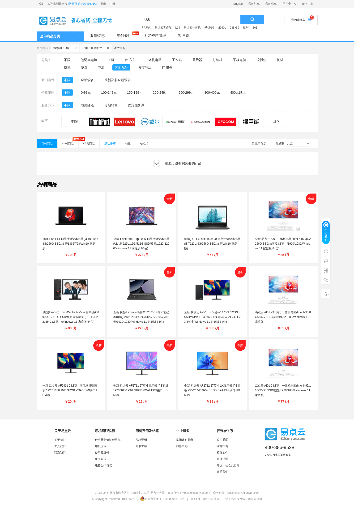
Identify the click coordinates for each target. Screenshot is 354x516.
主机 (111, 60)
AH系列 (209, 27)
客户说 (183, 36)
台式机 (130, 60)
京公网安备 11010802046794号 (162, 499)
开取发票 (141, 446)
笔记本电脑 (89, 60)
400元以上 (238, 92)
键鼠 (67, 67)
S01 (254, 27)
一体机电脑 (153, 60)
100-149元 (108, 92)
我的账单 (271, 3)
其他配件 (121, 67)
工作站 (177, 60)
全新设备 (87, 80)
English (238, 3)
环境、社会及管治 (228, 465)
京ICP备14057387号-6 (205, 499)
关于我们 (60, 439)
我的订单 (254, 3)
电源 (101, 67)
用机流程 (100, 446)
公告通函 (222, 439)
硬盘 (84, 67)
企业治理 (222, 459)
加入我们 (60, 446)
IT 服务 (167, 67)
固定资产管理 (155, 36)
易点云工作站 (163, 27)
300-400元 (212, 92)
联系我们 (60, 452)
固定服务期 (136, 105)
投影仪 (261, 60)
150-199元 (134, 92)
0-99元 (86, 92)
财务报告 (222, 446)
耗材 (280, 60)
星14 (246, 27)
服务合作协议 (103, 465)
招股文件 (222, 452)
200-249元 (160, 92)
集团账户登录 (184, 439)
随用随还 (87, 105)
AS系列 (146, 27)
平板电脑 (239, 60)
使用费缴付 (102, 452)
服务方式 (100, 459)
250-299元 (186, 92)
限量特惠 (97, 36)
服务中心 (307, 3)
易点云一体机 (192, 27)
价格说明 (141, 439)
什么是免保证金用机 (107, 439)
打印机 (217, 60)
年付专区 (124, 36)
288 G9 (234, 27)
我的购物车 (301, 20)
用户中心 (289, 3)
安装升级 (145, 67)
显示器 (197, 60)
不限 (67, 60)
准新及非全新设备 (117, 80)
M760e (222, 27)
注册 (112, 3)
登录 (103, 3)
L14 (177, 27)
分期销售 (111, 105)
